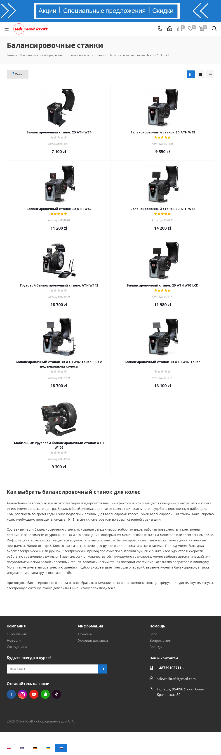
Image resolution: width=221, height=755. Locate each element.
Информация (90, 626)
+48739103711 (169, 667)
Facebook (11, 694)
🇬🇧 (22, 748)
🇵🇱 (9, 748)
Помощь (85, 634)
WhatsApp (45, 694)
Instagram (22, 694)
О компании (17, 634)
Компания (16, 626)
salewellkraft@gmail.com (176, 678)
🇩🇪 (35, 748)
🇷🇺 (61, 748)
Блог (153, 634)
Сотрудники (17, 646)
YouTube (33, 694)
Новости (14, 640)
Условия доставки (93, 640)
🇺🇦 (48, 748)
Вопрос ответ (161, 640)
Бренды (156, 646)
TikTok (56, 694)
